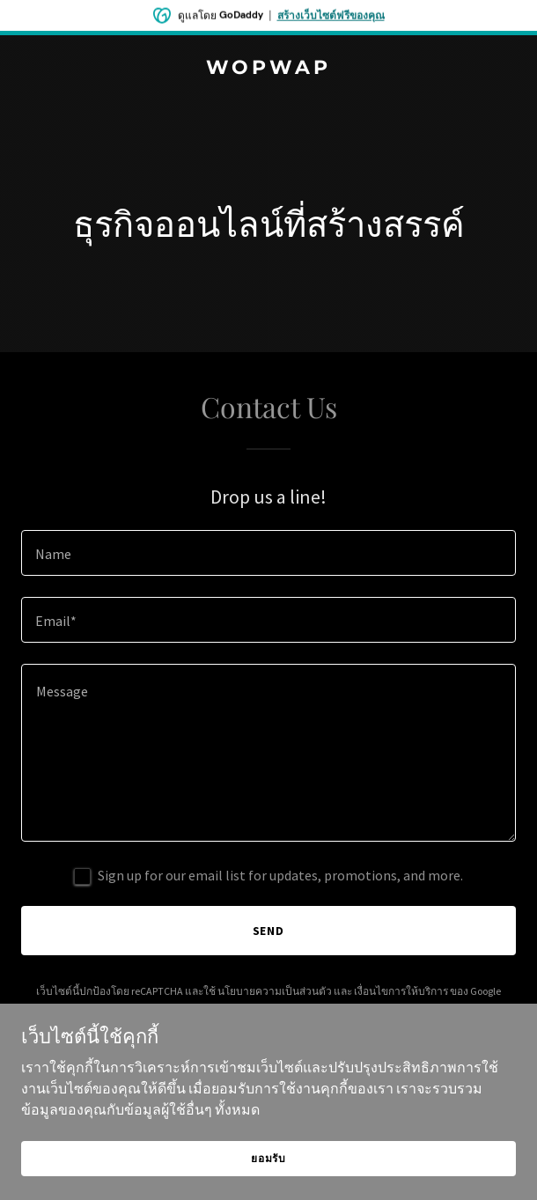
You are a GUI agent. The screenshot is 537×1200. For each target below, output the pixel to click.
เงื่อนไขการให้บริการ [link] (401, 991)
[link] (268, 68)
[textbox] (268, 553)
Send (269, 931)
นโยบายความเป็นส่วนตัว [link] (274, 991)
